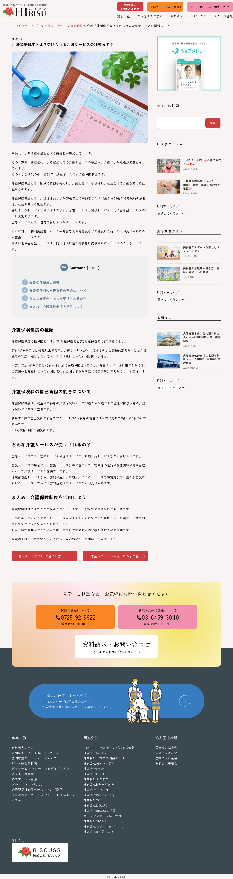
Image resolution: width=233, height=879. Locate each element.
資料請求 (130, 6)
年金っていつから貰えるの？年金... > (118, 556)
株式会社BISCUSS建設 (99, 810)
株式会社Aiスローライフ (100, 763)
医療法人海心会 (166, 753)
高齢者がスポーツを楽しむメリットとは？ (201, 249)
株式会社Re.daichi (96, 753)
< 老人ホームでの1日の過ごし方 (38, 556)
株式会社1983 (92, 800)
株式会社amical (94, 768)
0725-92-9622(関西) (165, 6)
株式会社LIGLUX (95, 805)
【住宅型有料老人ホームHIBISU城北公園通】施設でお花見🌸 (202, 184)
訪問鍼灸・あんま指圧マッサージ (35, 753)
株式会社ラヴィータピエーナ (104, 826)
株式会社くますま (96, 779)
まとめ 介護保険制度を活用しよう (56, 306)
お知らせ (176, 16)
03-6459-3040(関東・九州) (210, 6)
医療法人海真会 (166, 747)
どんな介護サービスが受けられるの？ (58, 298)
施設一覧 (123, 16)
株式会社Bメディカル (98, 831)
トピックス (198, 16)
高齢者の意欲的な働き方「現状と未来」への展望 (201, 270)
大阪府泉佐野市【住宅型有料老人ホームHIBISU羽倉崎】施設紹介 (202, 359)
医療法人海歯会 (166, 758)
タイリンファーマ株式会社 (102, 815)
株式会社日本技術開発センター (105, 758)
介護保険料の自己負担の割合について (58, 290)
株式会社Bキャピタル (98, 784)
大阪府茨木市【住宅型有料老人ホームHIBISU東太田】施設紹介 (202, 337)
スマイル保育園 (23, 773)
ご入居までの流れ (150, 16)
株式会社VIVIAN (94, 821)
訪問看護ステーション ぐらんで (34, 758)
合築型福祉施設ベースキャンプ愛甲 (37, 789)
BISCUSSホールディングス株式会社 (109, 747)
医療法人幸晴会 (166, 763)
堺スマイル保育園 (24, 779)
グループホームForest (28, 784)
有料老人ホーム (23, 747)
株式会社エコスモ (96, 789)
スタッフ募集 (223, 16)
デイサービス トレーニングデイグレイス (41, 768)
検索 (213, 123)
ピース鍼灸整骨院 (24, 763)
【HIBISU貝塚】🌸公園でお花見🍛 (202, 162)
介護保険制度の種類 (44, 282)
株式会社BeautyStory (99, 794)
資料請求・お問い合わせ (116, 647)
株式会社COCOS (95, 773)
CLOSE (93, 268)
